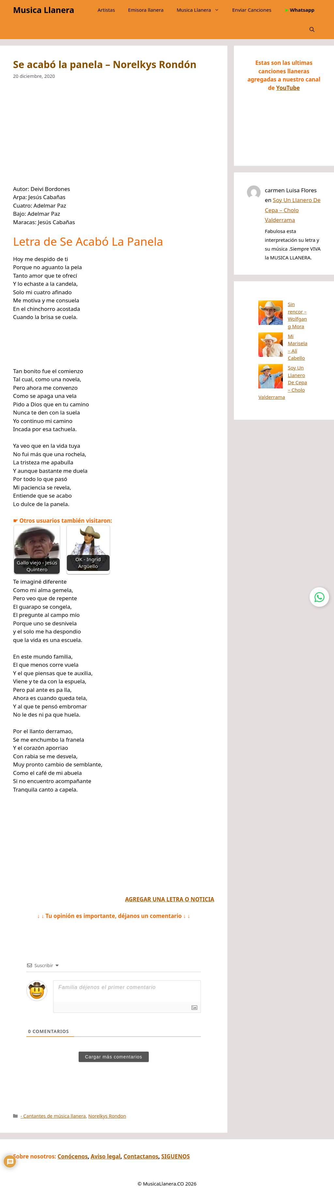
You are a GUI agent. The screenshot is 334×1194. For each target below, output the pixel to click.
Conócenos (72, 1156)
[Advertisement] (113, 136)
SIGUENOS (175, 1156)
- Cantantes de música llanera (53, 1116)
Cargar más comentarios (113, 1056)
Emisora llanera (145, 10)
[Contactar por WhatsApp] (319, 597)
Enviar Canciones (251, 10)
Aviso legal (105, 1156)
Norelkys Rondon (107, 1116)
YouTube (288, 88)
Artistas (106, 10)
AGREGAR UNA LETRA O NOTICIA (169, 899)
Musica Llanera (43, 9)
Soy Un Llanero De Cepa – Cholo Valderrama (293, 210)
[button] (312, 29)
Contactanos (141, 1156)
